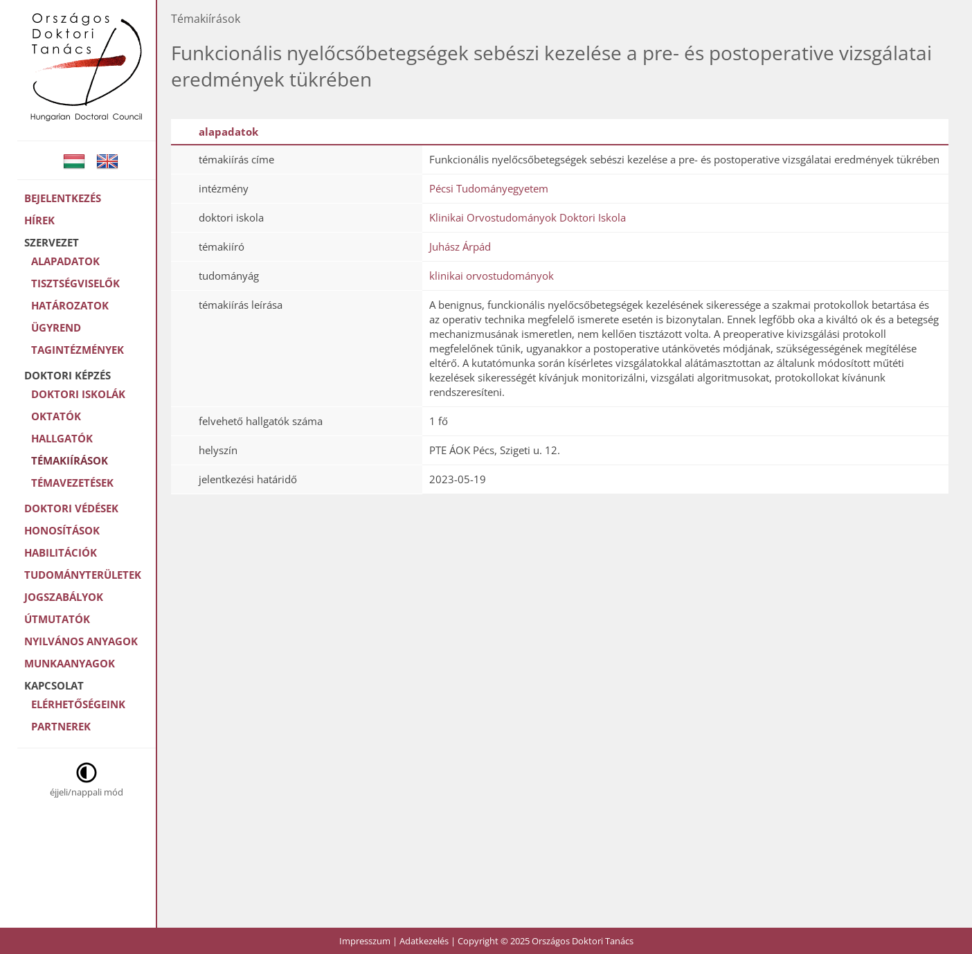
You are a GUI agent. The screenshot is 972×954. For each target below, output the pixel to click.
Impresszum (364, 941)
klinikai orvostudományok (491, 275)
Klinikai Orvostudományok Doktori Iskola (527, 217)
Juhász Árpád (460, 246)
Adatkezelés (424, 941)
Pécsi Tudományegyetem (488, 188)
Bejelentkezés (62, 198)
